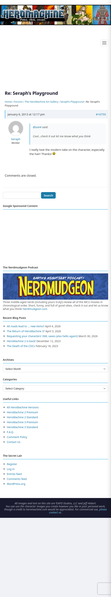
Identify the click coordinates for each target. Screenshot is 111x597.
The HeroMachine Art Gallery (41, 101)
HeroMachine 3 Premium (22, 422)
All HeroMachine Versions (23, 407)
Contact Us (13, 442)
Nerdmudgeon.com (35, 309)
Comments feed (17, 479)
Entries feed (14, 474)
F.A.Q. (10, 432)
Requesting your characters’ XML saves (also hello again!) (42, 336)
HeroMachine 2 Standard (22, 417)
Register (12, 464)
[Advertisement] (55, 53)
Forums (18, 101)
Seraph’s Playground (72, 101)
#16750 (101, 114)
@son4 (37, 127)
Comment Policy (17, 437)
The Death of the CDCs (21, 346)
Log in (10, 469)
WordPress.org (16, 484)
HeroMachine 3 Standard (22, 427)
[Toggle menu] (104, 43)
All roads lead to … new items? (25, 326)
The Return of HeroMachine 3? (26, 331)
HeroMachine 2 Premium (22, 412)
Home (8, 101)
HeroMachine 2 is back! (21, 341)
